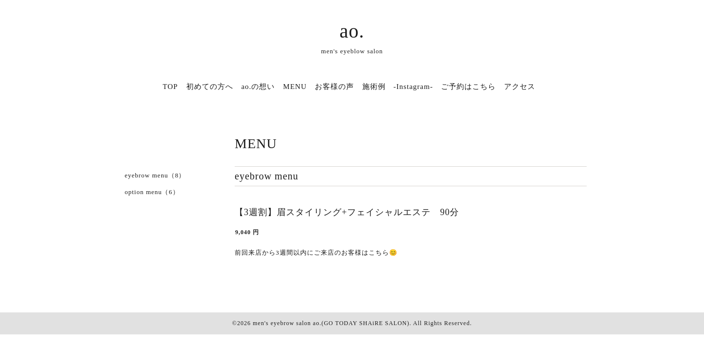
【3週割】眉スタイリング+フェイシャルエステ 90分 (347, 212)
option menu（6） (152, 192)
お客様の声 (334, 86)
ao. (352, 31)
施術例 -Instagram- (397, 86)
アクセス (519, 86)
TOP (170, 86)
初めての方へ (209, 86)
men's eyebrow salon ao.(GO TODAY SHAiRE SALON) (331, 323)
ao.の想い (258, 86)
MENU (295, 86)
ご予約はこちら (468, 86)
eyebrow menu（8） (155, 175)
